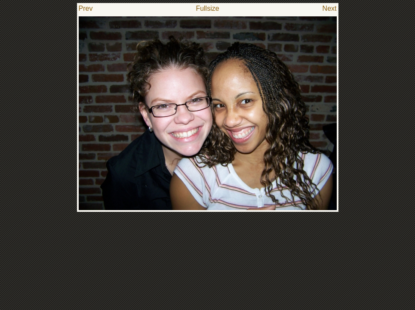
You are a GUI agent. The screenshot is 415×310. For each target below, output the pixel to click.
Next (330, 8)
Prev (86, 8)
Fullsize (207, 8)
